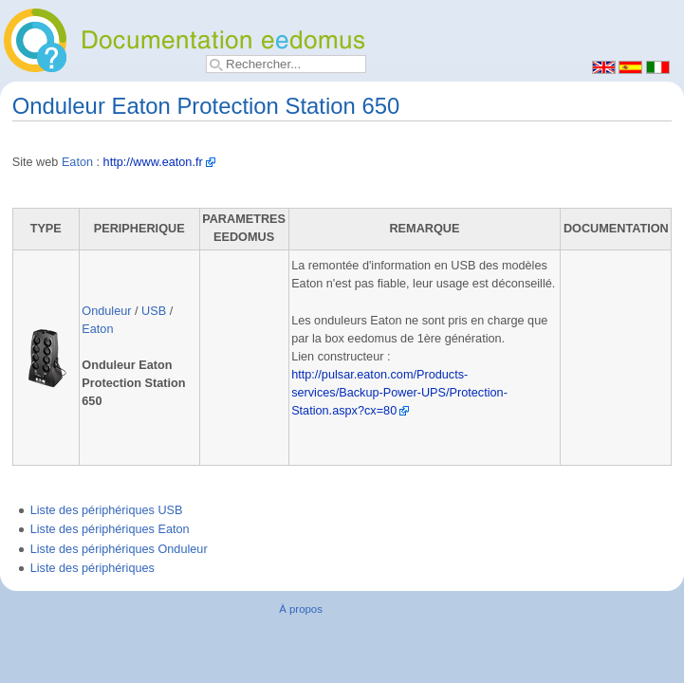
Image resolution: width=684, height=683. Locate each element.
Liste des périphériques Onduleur (119, 549)
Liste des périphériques (92, 568)
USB (153, 311)
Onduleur (106, 311)
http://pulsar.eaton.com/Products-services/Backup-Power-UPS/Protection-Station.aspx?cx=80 (399, 392)
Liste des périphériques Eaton (110, 529)
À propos (301, 609)
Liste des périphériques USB (106, 510)
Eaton (77, 162)
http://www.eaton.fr (153, 162)
